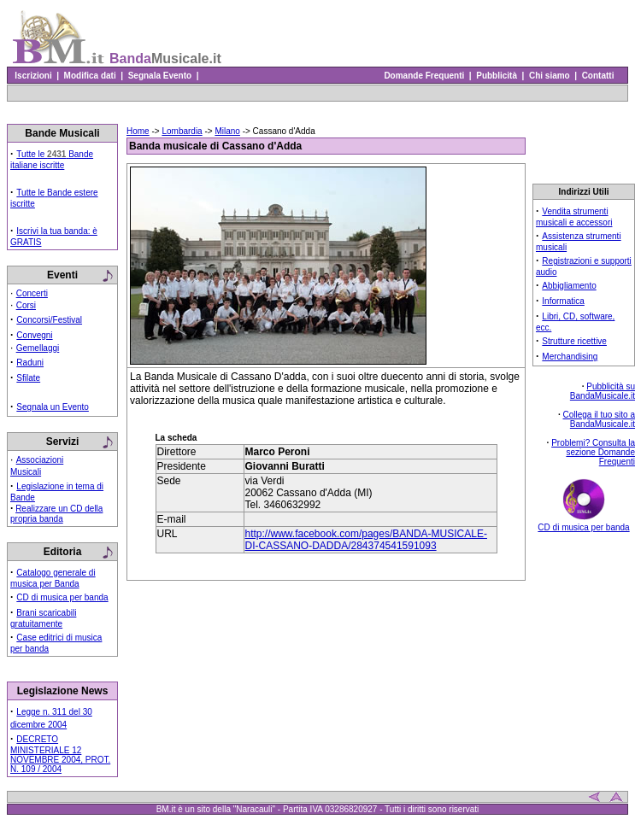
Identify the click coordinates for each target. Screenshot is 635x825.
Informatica (563, 301)
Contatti (598, 75)
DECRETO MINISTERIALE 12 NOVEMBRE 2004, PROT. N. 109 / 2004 (60, 754)
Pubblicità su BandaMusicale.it (602, 391)
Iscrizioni (33, 75)
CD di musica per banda (62, 597)
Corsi (26, 305)
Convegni (34, 335)
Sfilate (28, 378)
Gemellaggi (38, 348)
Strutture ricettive (574, 341)
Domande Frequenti (424, 75)
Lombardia (182, 131)
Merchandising (569, 356)
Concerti (32, 293)
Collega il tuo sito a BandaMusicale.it (599, 419)
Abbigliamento (569, 285)
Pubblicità (497, 75)
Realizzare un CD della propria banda (56, 514)
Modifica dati (90, 75)
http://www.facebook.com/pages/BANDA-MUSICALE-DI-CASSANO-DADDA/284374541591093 (366, 540)
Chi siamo (549, 75)
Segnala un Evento (52, 407)
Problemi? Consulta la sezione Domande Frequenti (593, 452)
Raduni (30, 362)
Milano (227, 131)
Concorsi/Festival (49, 320)
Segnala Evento (160, 75)
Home (138, 131)
